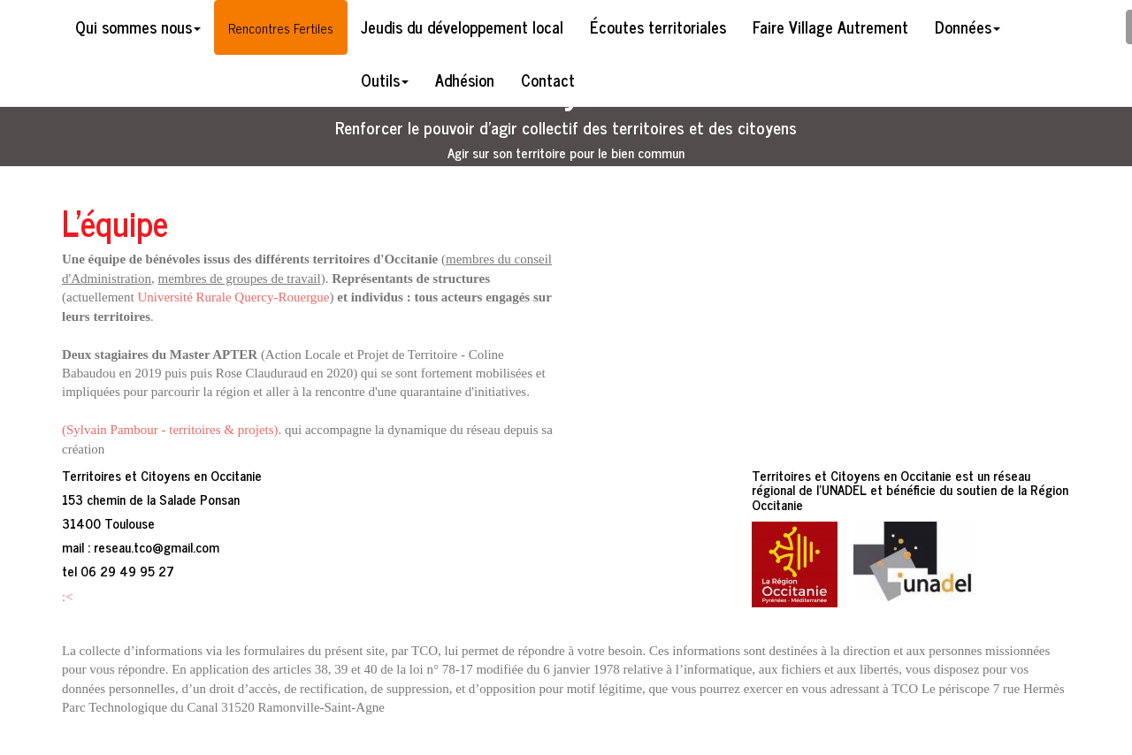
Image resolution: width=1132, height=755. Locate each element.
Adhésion (464, 79)
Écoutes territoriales (658, 26)
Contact (548, 79)
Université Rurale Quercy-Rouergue (233, 297)
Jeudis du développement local (462, 26)
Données (967, 26)
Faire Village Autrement (830, 26)
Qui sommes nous (138, 26)
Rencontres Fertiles (280, 28)
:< (67, 597)
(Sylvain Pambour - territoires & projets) (170, 430)
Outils (385, 79)
